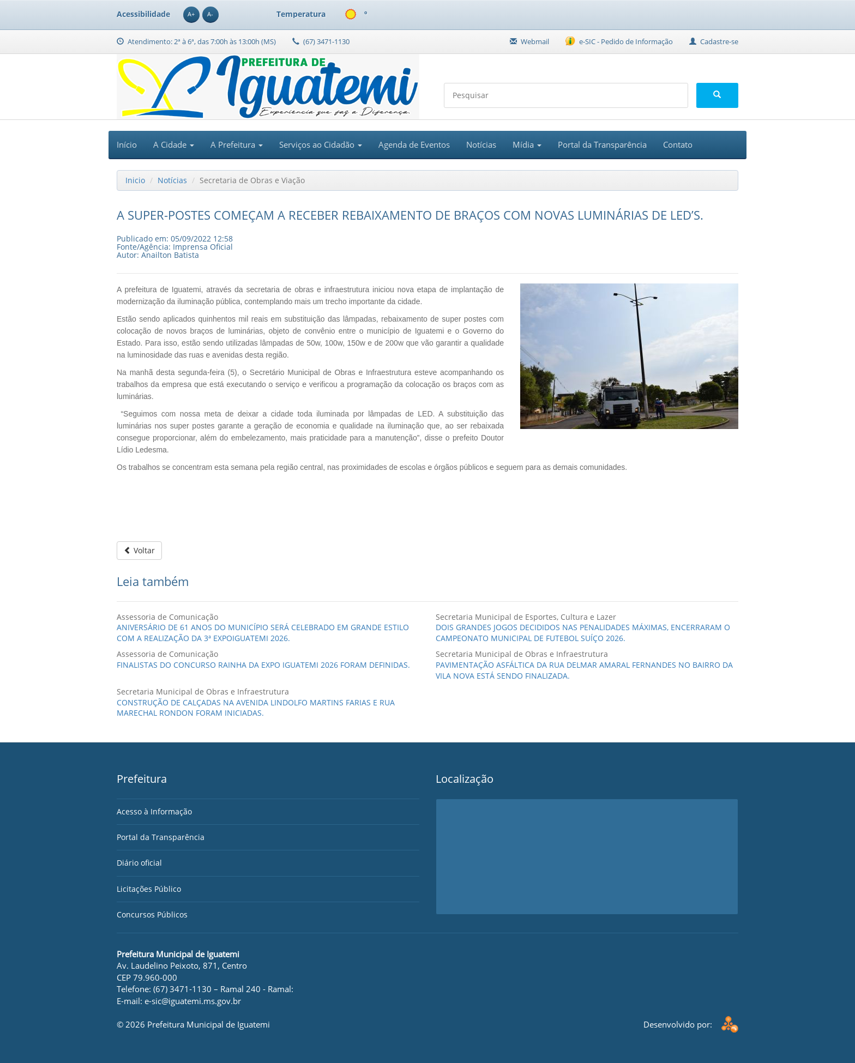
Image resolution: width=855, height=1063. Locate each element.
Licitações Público (149, 889)
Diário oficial (139, 862)
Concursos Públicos (152, 914)
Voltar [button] (139, 550)
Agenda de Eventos (414, 144)
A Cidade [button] (173, 144)
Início (127, 144)
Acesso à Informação (154, 811)
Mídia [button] (527, 144)
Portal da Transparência (602, 144)
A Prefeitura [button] (236, 144)
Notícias (481, 144)
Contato (678, 144)
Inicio (135, 180)
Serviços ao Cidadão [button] (320, 144)
